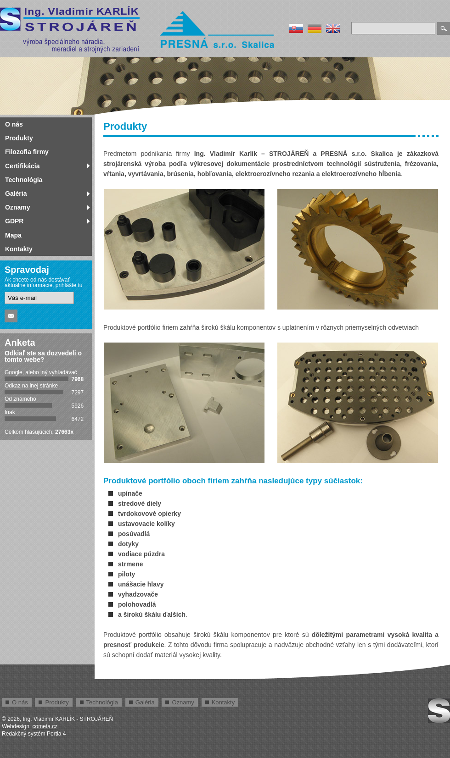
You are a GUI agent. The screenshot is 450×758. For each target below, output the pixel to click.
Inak (10, 412)
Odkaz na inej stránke (31, 385)
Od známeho (20, 399)
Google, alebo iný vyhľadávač (41, 372)
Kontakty (19, 249)
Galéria (16, 193)
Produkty (19, 138)
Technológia (23, 179)
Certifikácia (22, 166)
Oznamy (17, 207)
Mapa (13, 235)
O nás (14, 124)
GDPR (14, 221)
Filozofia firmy (27, 151)
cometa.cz (45, 726)
